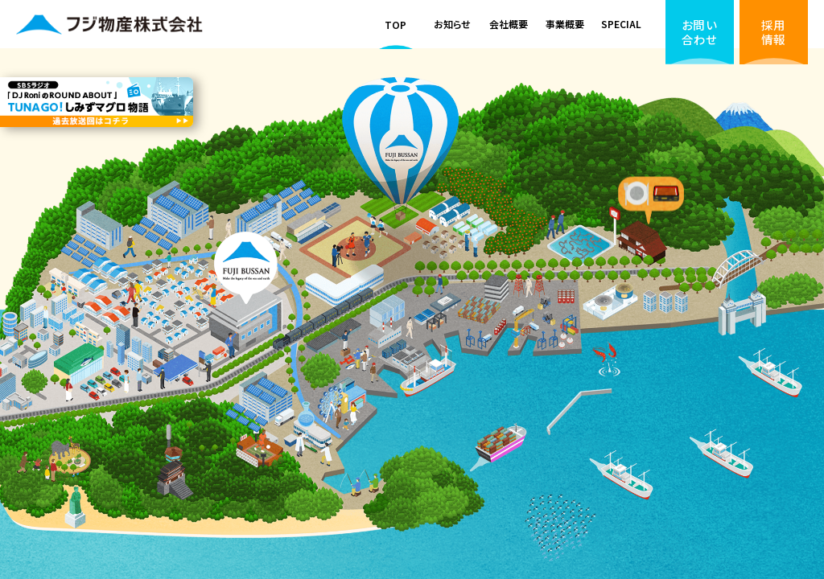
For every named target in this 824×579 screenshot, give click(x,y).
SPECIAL (621, 24)
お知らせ (452, 24)
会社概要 (508, 24)
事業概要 (565, 24)
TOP (395, 24)
